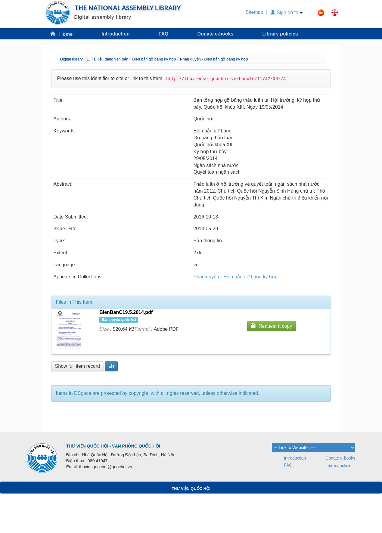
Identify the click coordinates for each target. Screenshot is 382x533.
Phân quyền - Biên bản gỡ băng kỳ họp (214, 59)
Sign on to (286, 12)
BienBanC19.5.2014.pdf (126, 312)
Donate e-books (215, 33)
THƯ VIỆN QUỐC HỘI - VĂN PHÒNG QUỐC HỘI (113, 446)
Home (61, 34)
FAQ (164, 33)
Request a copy (271, 326)
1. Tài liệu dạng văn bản (107, 59)
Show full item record (77, 366)
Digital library (71, 59)
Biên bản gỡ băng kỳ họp (154, 59)
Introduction (115, 33)
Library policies (280, 33)
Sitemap (254, 12)
